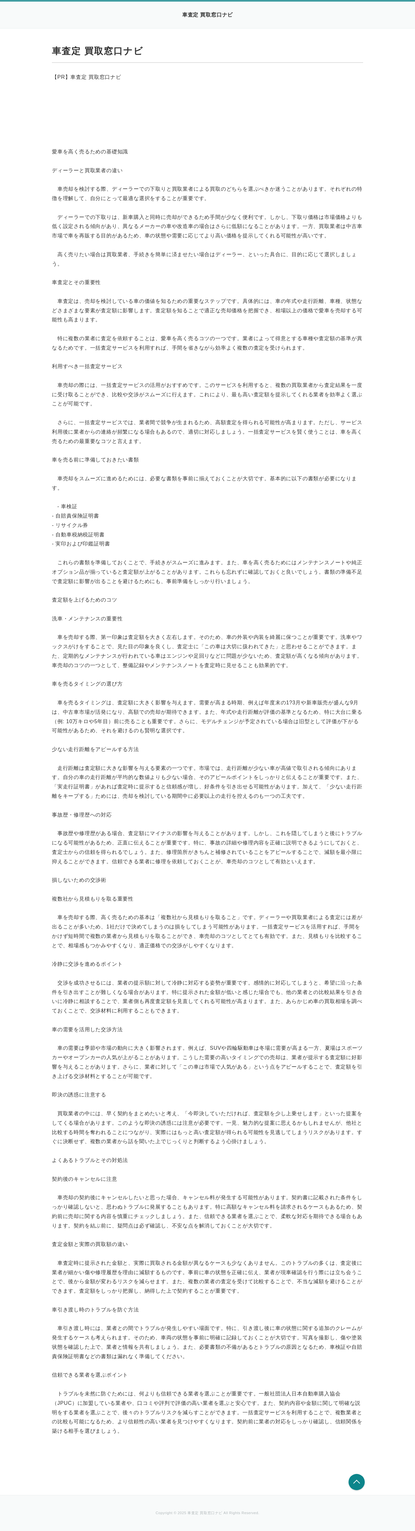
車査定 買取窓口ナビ (207, 15)
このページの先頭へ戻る (357, 1482)
